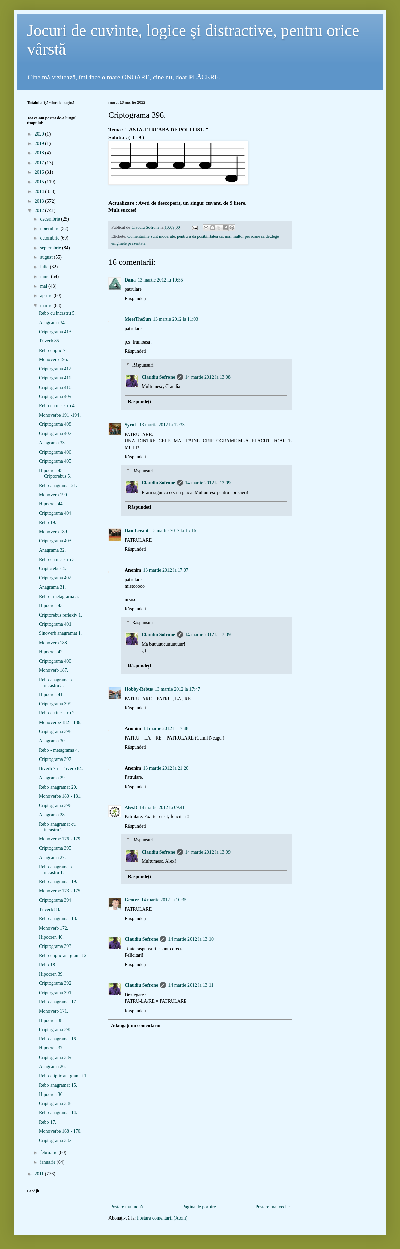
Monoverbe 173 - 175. (60, 890)
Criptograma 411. (55, 377)
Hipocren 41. (51, 694)
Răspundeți (135, 298)
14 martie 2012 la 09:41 (162, 807)
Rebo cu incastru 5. (57, 313)
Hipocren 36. (51, 1094)
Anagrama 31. (52, 587)
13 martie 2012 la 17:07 (165, 570)
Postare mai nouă (126, 1206)
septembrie (51, 247)
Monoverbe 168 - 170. (60, 1131)
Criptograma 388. (56, 1103)
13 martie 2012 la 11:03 (175, 319)
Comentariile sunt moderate (151, 236)
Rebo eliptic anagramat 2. (63, 955)
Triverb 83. (49, 909)
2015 (40, 181)
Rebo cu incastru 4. (57, 405)
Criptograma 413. (56, 331)
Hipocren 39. (51, 974)
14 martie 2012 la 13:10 (191, 939)
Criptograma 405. (56, 461)
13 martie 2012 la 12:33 (162, 425)
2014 (40, 191)
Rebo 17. (47, 1122)
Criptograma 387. (56, 1140)
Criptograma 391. (56, 992)
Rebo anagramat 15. (58, 1085)
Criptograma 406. (56, 452)
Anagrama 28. (52, 814)
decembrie (50, 219)
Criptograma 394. (56, 900)
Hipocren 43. (51, 605)
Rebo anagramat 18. (58, 918)
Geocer (132, 899)
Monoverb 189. (53, 531)
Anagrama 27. (52, 857)
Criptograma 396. (56, 805)
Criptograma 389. (56, 1057)
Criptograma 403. (56, 540)
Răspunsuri (142, 365)
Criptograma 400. (56, 661)
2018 (40, 152)
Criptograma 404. (56, 513)
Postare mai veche (272, 1206)
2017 (40, 162)
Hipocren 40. (51, 937)
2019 (40, 143)
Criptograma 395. (56, 848)
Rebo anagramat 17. (58, 1001)
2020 (40, 134)
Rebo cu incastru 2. (57, 712)
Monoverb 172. (53, 928)
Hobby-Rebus (139, 689)
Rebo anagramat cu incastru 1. (57, 869)
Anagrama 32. (52, 550)
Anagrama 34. (52, 322)
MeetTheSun (138, 319)
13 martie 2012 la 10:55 (160, 280)
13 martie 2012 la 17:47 (177, 689)
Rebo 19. (47, 522)
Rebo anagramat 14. (58, 1112)
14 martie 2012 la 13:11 (190, 985)
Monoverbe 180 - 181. (60, 796)
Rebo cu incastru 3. (57, 559)
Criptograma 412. (56, 368)
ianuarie (48, 1162)
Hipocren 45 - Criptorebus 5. (55, 473)
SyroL (131, 425)
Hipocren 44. (51, 503)
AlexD (131, 807)
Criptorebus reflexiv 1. (60, 615)
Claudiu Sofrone (158, 377)
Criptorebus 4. (52, 568)
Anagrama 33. (52, 442)
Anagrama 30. (52, 740)
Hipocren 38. (51, 1020)
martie (46, 305)
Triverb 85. (49, 341)
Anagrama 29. (52, 777)
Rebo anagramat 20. (58, 787)
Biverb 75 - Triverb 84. (61, 768)
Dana (130, 280)
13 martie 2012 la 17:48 (165, 728)
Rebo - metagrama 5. (59, 596)
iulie (44, 266)
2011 (40, 1174)
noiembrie (50, 228)
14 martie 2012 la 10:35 (164, 899)
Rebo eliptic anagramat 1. (63, 1075)
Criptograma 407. (56, 433)
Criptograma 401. (56, 624)
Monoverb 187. (53, 670)
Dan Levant (136, 530)
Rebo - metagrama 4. (59, 750)
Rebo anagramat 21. (58, 485)
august (47, 257)
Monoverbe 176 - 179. (60, 838)
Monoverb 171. (53, 1011)
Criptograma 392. (56, 983)
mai (44, 286)
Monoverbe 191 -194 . (60, 415)
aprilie (46, 295)
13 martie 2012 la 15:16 (173, 530)
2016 (40, 172)
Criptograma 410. (56, 387)
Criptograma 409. (56, 396)
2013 (40, 201)
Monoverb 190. (53, 494)
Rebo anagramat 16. (58, 1038)
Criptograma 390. (56, 1029)
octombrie (50, 238)
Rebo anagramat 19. (58, 881)
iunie (45, 276)
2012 (40, 210)
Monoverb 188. (53, 642)
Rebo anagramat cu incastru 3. (57, 682)
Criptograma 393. (56, 946)
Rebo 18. (47, 964)
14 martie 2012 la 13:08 (208, 377)
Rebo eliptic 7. (53, 350)
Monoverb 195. (53, 359)
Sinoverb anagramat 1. (60, 633)
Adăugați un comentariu (135, 1025)
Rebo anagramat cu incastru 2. (57, 826)
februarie (49, 1152)
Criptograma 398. (56, 731)
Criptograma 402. (56, 577)
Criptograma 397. (56, 759)
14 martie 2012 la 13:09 (208, 482)
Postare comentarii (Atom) (162, 1218)
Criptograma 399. (56, 703)
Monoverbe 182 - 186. (60, 722)
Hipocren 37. (51, 1047)
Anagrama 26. (52, 1066)
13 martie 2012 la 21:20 (165, 768)
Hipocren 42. (51, 651)
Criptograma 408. (56, 424)
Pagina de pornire (199, 1206)
